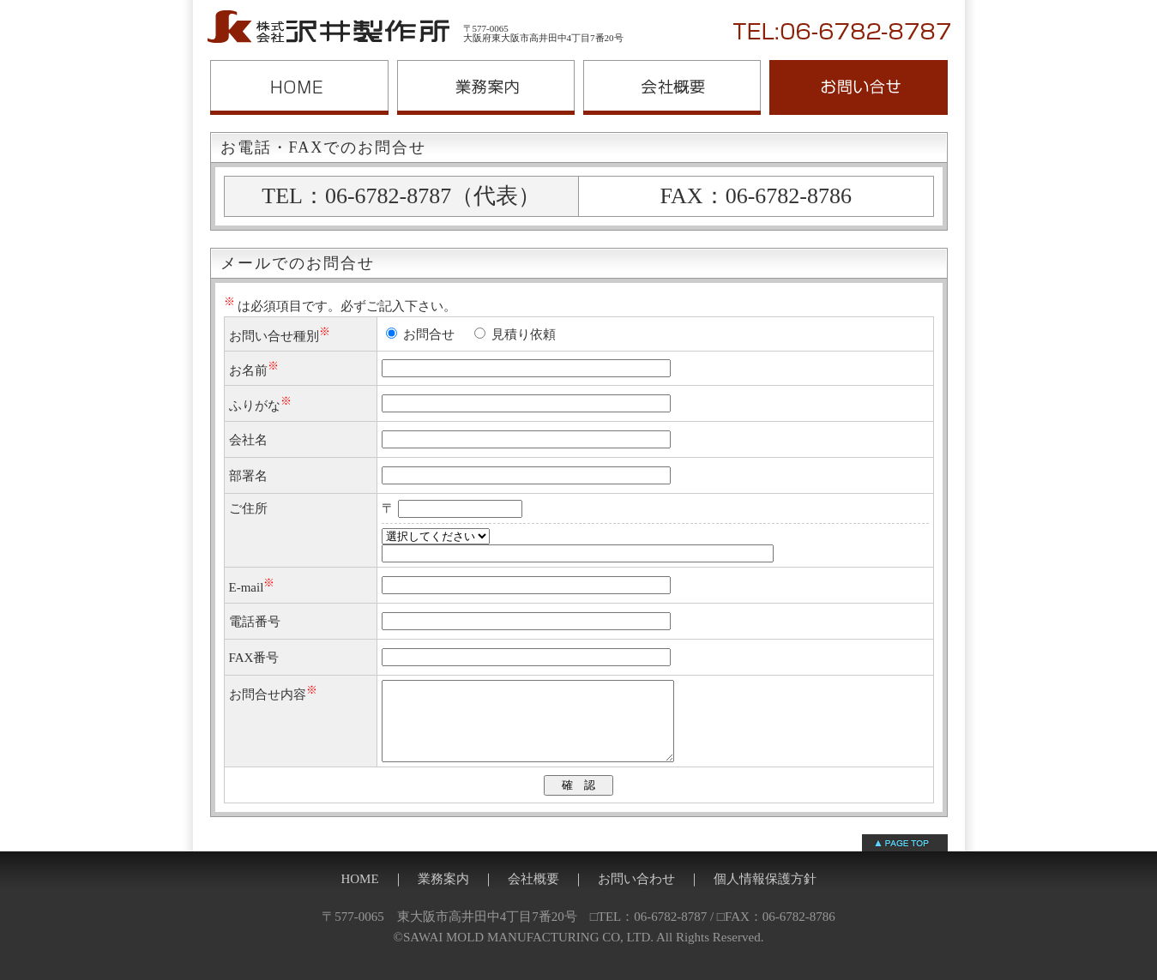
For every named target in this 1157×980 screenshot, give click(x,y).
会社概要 (672, 87)
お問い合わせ (858, 87)
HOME (359, 894)
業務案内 (486, 87)
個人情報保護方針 (765, 894)
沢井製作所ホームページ (299, 87)
